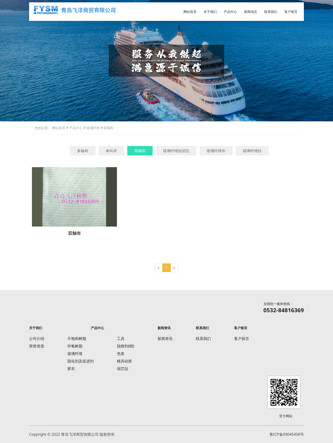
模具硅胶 (124, 361)
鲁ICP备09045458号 (287, 434)
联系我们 (270, 11)
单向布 (111, 150)
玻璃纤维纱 (252, 150)
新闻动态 (250, 11)
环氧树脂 (74, 346)
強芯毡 (122, 368)
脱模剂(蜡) (125, 346)
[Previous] (159, 267)
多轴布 (82, 150)
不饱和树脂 (76, 338)
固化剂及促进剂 (80, 361)
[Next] (174, 267)
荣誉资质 (36, 346)
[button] (161, 116)
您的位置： (43, 128)
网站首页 (190, 11)
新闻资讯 (165, 338)
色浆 (120, 353)
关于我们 (210, 11)
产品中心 (230, 11)
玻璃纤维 (92, 128)
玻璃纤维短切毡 (176, 150)
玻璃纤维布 (216, 150)
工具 (120, 338)
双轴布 (108, 128)
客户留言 (291, 11)
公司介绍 (36, 338)
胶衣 (71, 368)
